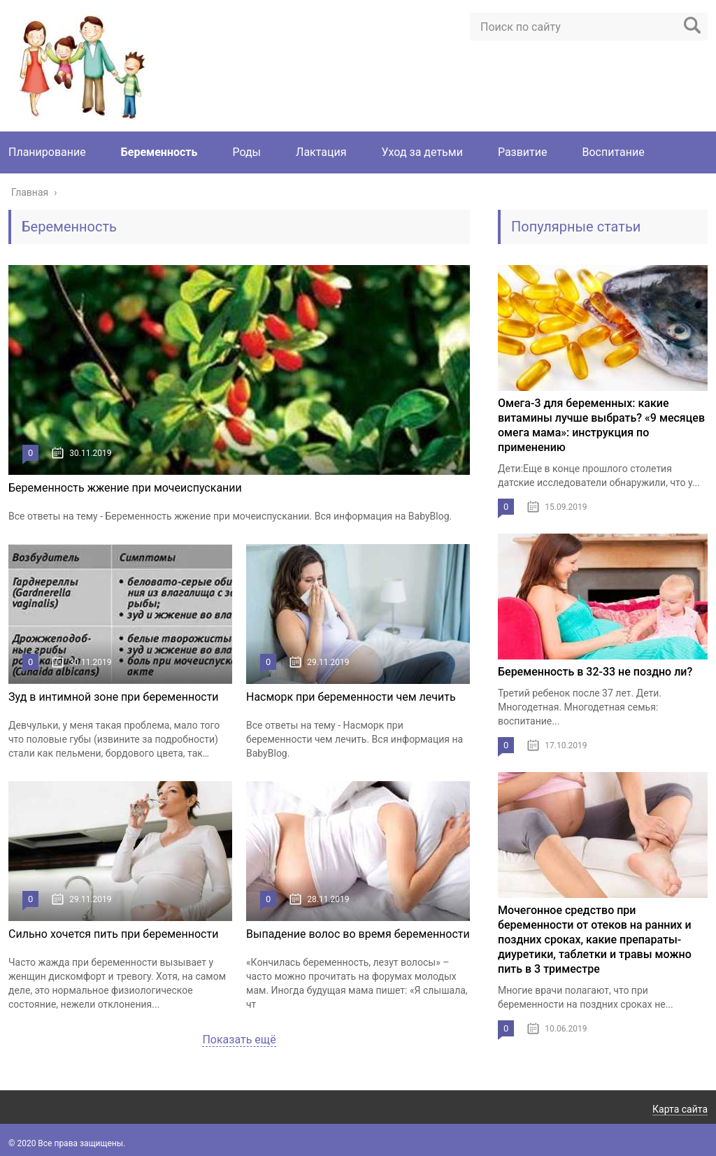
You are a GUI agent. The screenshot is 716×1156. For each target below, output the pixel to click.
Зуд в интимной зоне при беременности (113, 697)
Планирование (47, 152)
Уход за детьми (422, 152)
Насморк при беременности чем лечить (351, 697)
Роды (246, 152)
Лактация (321, 152)
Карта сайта (680, 1109)
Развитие (522, 152)
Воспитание (613, 152)
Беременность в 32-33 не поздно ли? (595, 671)
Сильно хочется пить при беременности (113, 934)
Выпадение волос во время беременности (358, 934)
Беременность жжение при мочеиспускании (125, 487)
